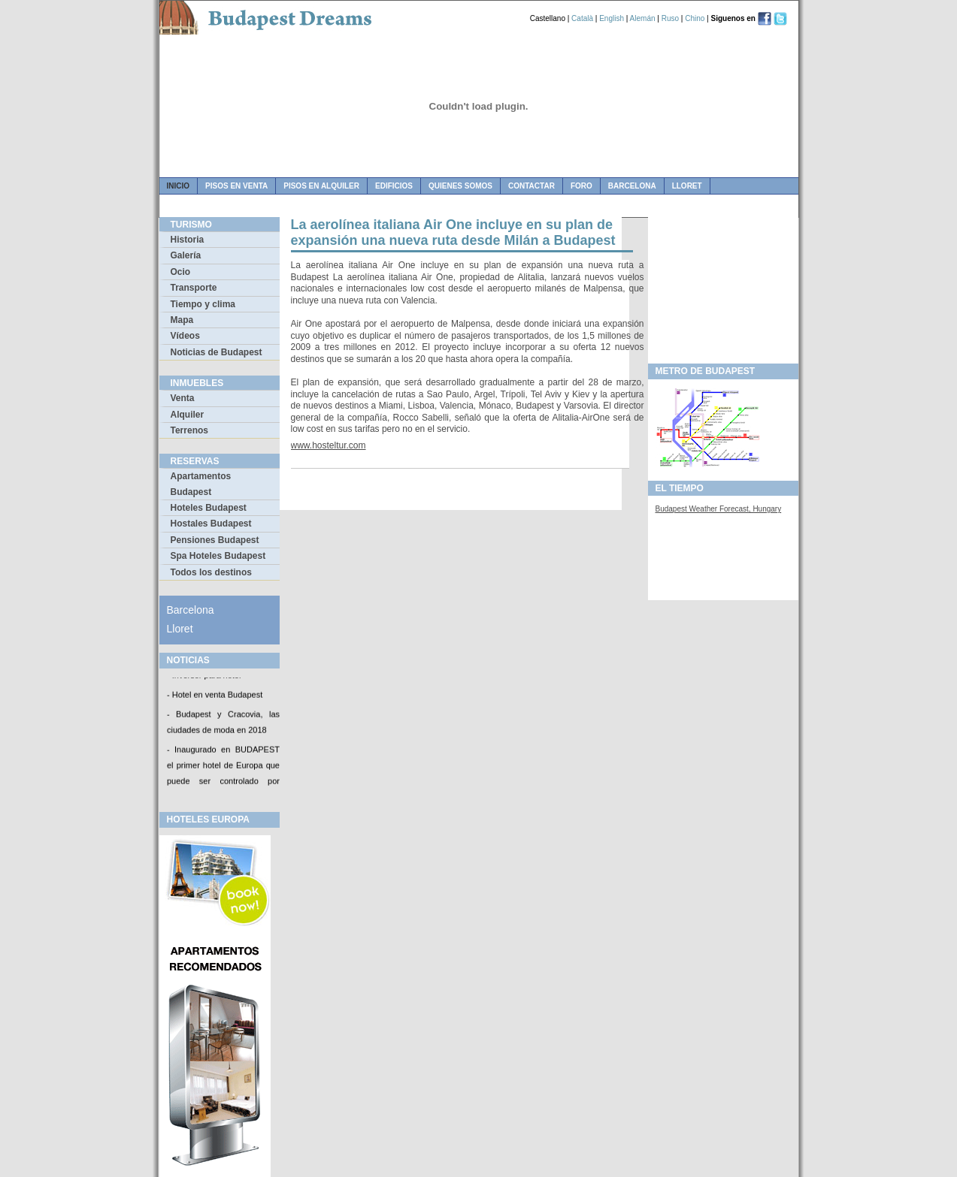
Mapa (182, 320)
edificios (394, 186)
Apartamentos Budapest (201, 483)
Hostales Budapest (211, 523)
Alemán (643, 18)
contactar (531, 186)
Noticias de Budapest (216, 352)
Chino (694, 18)
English (611, 18)
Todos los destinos (211, 572)
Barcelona (632, 186)
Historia (187, 239)
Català (582, 18)
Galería (186, 255)
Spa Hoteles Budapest (218, 556)
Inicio (178, 186)
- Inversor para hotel (204, 676)
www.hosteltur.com (328, 445)
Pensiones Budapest (215, 540)
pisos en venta (236, 186)
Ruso (670, 18)
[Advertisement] (723, 286)
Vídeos (185, 335)
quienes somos (460, 186)
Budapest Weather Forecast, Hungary (719, 509)
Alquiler (187, 414)
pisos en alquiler (321, 186)
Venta (183, 398)
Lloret (687, 186)
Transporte (194, 287)
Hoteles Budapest (209, 507)
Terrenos (189, 430)
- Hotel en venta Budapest (214, 696)
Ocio (181, 272)
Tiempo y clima (203, 304)
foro (581, 186)
